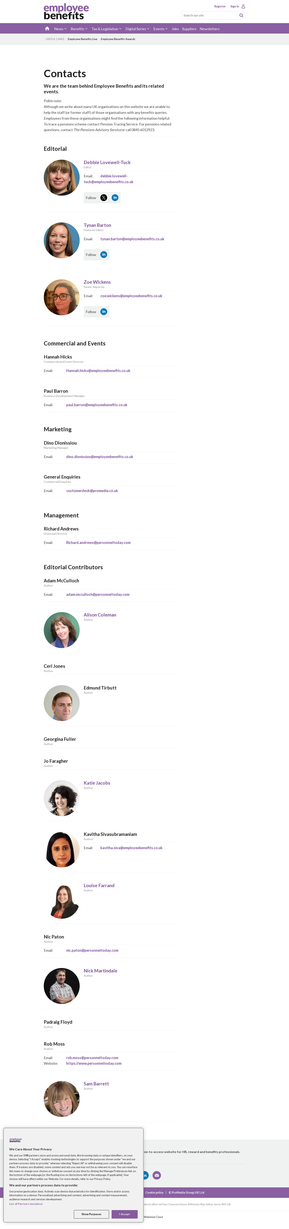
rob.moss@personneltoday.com (92, 1057)
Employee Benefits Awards (118, 39)
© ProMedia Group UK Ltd (186, 1192)
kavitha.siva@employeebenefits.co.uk (131, 848)
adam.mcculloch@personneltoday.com (97, 594)
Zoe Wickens (97, 282)
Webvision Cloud (153, 1217)
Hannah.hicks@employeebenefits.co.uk (98, 370)
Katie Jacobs (97, 783)
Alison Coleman (100, 615)
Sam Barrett (96, 1083)
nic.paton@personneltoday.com (92, 950)
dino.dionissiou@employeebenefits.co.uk (99, 456)
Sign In (234, 6)
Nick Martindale (100, 970)
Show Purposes (91, 1214)
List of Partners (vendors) (25, 1203)
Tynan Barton (97, 225)
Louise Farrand (99, 885)
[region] (73, 1175)
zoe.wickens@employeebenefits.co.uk (131, 296)
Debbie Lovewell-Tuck (107, 162)
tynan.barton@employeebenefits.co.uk (132, 239)
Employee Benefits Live (82, 39)
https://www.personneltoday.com (93, 1063)
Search (241, 15)
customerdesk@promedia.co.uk (92, 490)
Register (220, 6)
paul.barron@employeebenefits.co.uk (96, 405)
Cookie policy (154, 1192)
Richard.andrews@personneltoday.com (98, 542)
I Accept (124, 1214)
